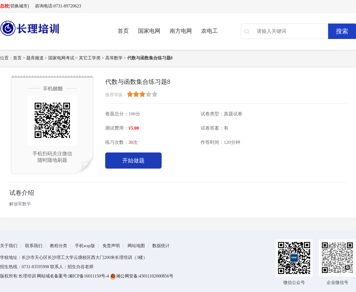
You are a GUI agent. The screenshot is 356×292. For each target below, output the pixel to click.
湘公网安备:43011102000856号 (141, 276)
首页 (123, 31)
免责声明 (111, 245)
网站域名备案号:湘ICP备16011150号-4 (73, 276)
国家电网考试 (61, 58)
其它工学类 (90, 58)
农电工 (209, 31)
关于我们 (8, 245)
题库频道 (35, 58)
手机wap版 (85, 245)
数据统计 (161, 245)
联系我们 (33, 245)
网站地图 (136, 245)
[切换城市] (19, 6)
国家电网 (149, 31)
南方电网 (181, 31)
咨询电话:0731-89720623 (58, 6)
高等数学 (114, 58)
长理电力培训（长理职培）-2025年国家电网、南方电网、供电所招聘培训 (49, 28)
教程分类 (58, 245)
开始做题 (133, 160)
